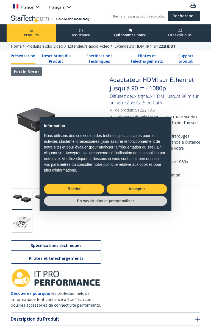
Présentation (23, 55)
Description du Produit (56, 58)
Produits (31, 33)
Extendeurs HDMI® (131, 46)
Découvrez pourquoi (30, 293)
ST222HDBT (165, 46)
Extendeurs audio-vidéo (89, 46)
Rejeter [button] (74, 189)
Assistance (81, 33)
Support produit (185, 58)
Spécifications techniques (99, 58)
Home (16, 46)
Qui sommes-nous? (130, 33)
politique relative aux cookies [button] (127, 164)
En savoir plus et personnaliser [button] (105, 201)
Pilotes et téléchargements (147, 58)
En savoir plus (179, 33)
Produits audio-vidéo (44, 46)
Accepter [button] (137, 189)
